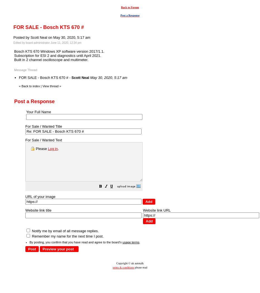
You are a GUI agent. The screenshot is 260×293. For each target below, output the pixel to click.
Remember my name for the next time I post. (65, 244)
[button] (114, 195)
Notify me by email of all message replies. (62, 238)
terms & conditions (123, 275)
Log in (53, 149)
